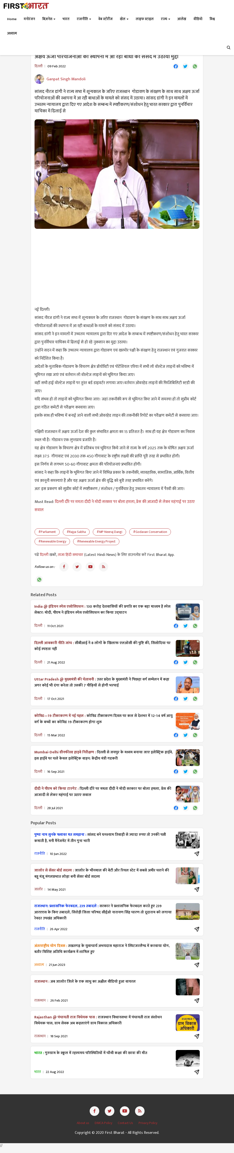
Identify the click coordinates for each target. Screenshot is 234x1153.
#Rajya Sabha (76, 532)
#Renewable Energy (52, 542)
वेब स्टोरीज (105, 19)
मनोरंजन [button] (29, 19)
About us (83, 1127)
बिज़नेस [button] (48, 19)
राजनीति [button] (84, 19)
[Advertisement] (117, 267)
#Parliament (47, 532)
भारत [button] (66, 19)
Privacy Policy (148, 1127)
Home (12, 19)
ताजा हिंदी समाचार (70, 555)
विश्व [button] (212, 19)
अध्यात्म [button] (12, 33)
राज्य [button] (165, 19)
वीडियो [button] (197, 19)
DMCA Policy (104, 1127)
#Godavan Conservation (150, 532)
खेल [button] (124, 19)
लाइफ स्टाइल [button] (145, 19)
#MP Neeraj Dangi (109, 532)
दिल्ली (44, 555)
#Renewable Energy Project (96, 542)
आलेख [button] (181, 19)
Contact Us (126, 1127)
